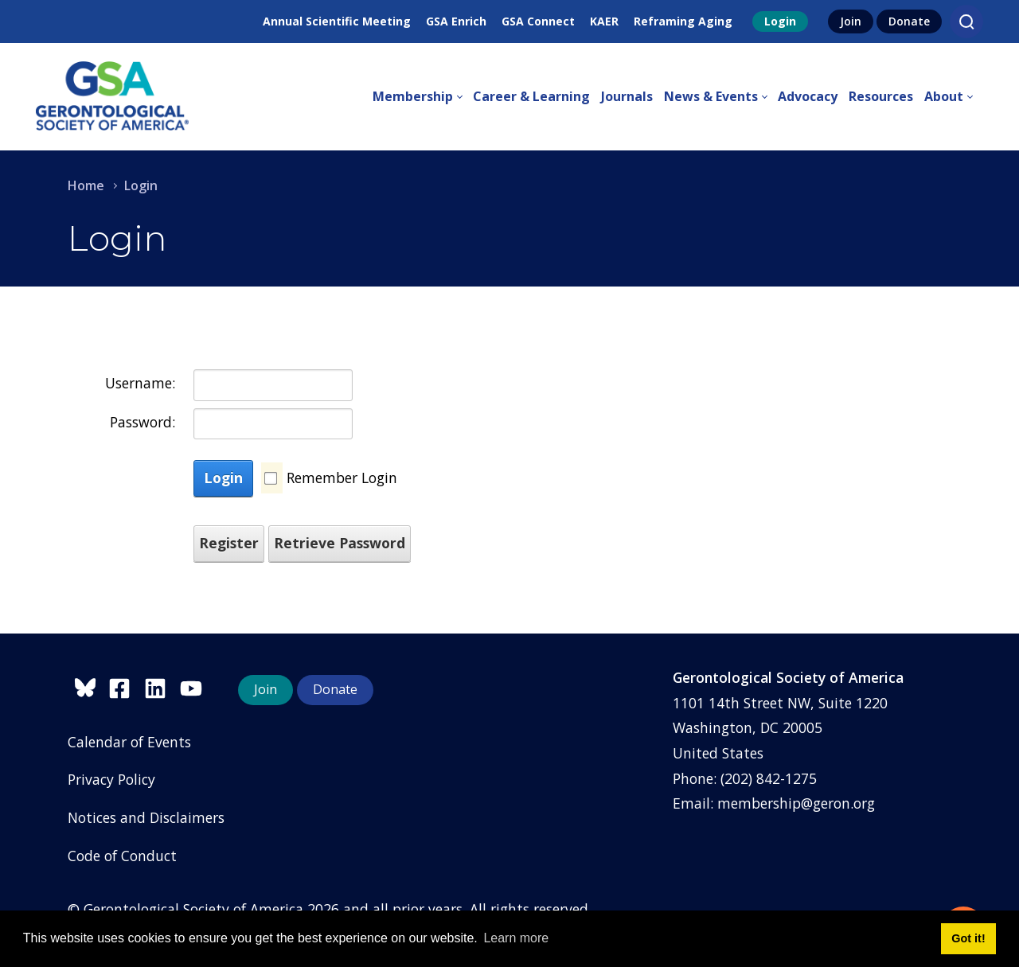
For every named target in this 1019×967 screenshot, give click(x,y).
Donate (909, 21)
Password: (142, 421)
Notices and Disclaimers (146, 817)
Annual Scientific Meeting (337, 21)
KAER (604, 21)
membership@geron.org (796, 803)
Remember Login (342, 477)
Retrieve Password (339, 542)
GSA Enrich (456, 21)
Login (780, 21)
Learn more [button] (516, 938)
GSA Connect (538, 21)
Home (86, 185)
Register (229, 542)
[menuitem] (423, 97)
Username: (140, 382)
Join (850, 21)
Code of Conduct (122, 855)
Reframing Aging (683, 21)
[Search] (966, 21)
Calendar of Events (129, 741)
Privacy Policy (111, 779)
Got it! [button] (968, 938)
